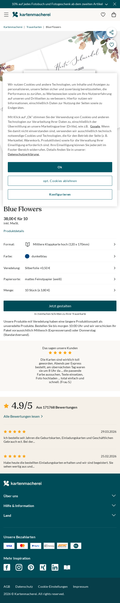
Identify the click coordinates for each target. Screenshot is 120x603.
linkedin (55, 567)
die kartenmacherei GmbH (31, 14)
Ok (60, 167)
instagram (19, 567)
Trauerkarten (34, 27)
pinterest (31, 567)
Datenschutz (24, 586)
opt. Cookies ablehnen (60, 180)
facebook (7, 567)
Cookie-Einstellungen (53, 586)
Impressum (80, 586)
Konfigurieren (60, 194)
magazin (67, 567)
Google (95, 126)
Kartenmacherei (13, 27)
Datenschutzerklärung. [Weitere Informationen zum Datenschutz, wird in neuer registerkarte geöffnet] (23, 154)
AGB (7, 586)
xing (43, 567)
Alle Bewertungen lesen (22, 416)
